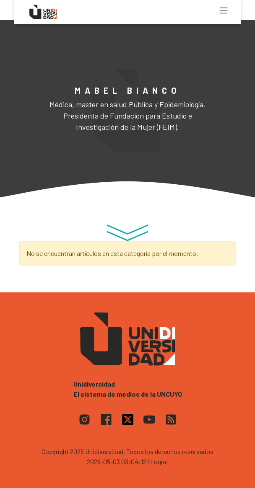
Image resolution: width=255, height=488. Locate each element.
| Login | (158, 461)
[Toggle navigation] (223, 10)
